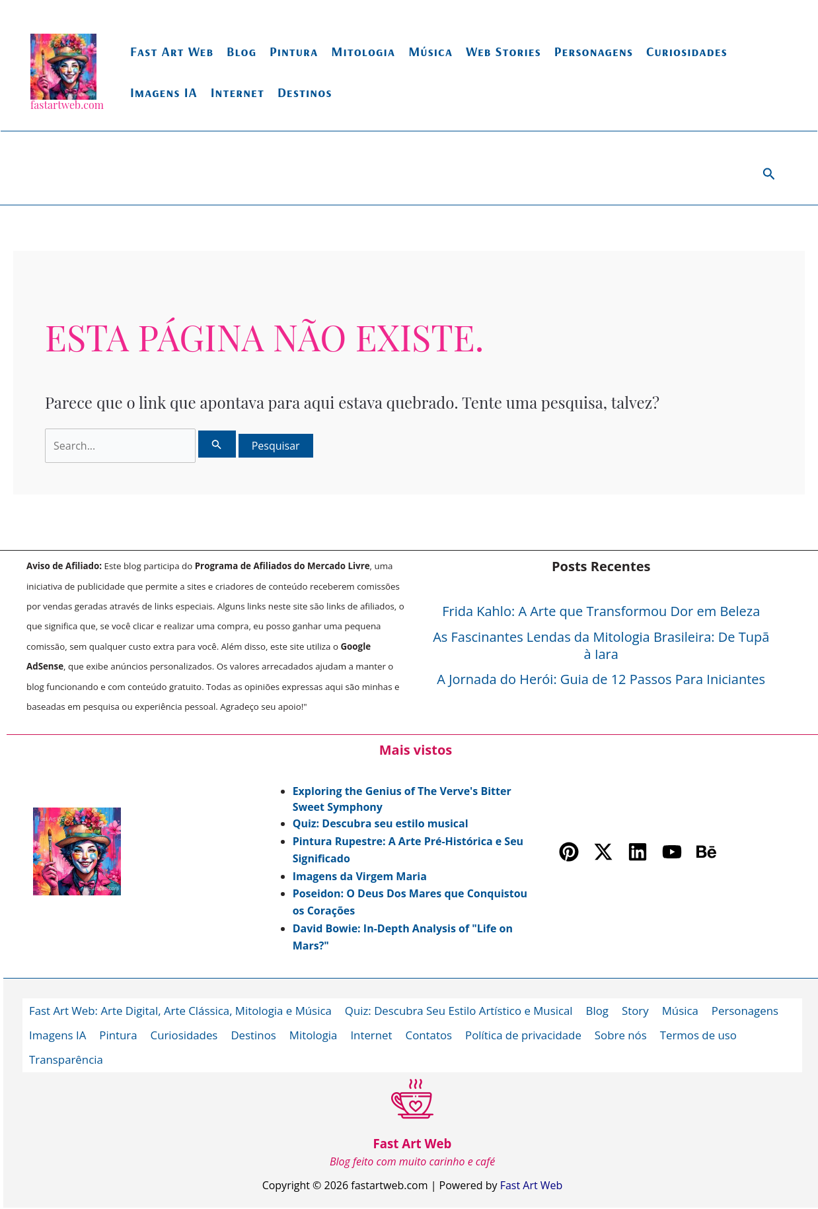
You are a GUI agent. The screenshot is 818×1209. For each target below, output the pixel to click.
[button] (769, 174)
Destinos (305, 92)
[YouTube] (672, 851)
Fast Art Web (171, 51)
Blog (241, 51)
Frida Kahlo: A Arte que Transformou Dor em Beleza (601, 611)
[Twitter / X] (603, 851)
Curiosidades (686, 51)
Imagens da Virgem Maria (360, 876)
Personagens (593, 51)
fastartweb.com (67, 105)
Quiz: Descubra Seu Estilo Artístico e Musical (462, 1010)
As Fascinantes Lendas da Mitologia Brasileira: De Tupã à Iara (601, 645)
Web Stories (503, 51)
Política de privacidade (527, 1034)
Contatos (431, 1034)
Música (430, 51)
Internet (237, 92)
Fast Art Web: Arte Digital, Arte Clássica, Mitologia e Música (181, 1010)
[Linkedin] (637, 851)
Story (641, 1010)
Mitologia (363, 51)
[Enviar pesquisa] (216, 444)
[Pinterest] (568, 851)
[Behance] (706, 851)
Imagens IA (164, 92)
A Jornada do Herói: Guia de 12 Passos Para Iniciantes (601, 679)
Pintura (294, 51)
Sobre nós (625, 1034)
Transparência (66, 1058)
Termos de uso (704, 1034)
